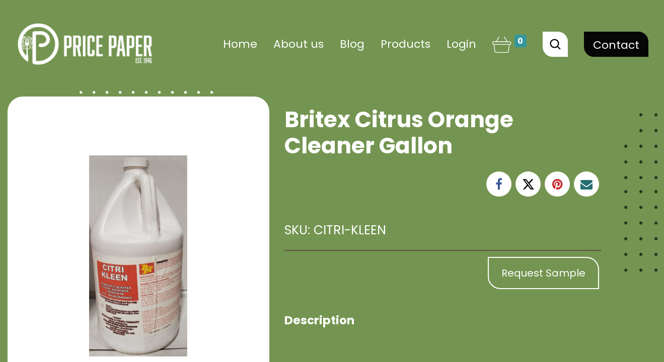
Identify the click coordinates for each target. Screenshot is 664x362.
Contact (616, 45)
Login (461, 44)
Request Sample (543, 273)
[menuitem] (240, 44)
